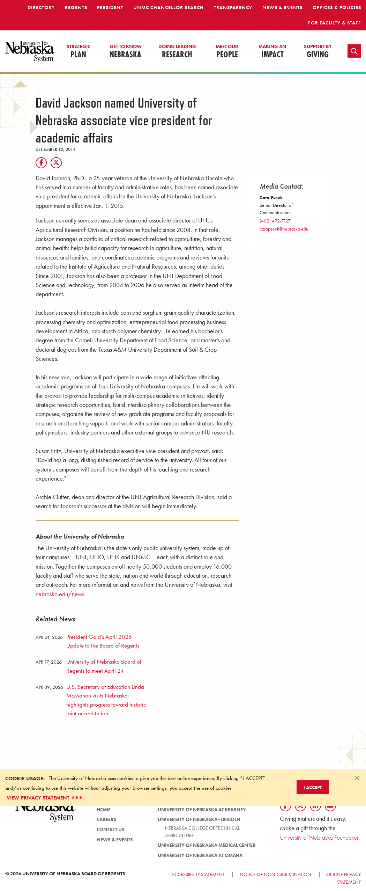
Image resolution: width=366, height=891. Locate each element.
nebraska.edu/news (60, 594)
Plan (78, 51)
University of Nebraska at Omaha (200, 855)
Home (104, 809)
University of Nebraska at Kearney (202, 809)
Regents (76, 7)
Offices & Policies (337, 7)
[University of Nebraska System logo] (45, 813)
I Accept (313, 787)
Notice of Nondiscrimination (275, 874)
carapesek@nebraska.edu (284, 229)
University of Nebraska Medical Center (207, 845)
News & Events (282, 7)
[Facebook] (41, 162)
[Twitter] (56, 162)
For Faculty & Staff (334, 23)
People (227, 51)
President (110, 7)
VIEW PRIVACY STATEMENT (45, 797)
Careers (107, 819)
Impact (272, 51)
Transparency (233, 7)
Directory (41, 7)
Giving (318, 51)
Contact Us (111, 829)
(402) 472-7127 (275, 221)
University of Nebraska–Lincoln (199, 819)
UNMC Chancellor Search (168, 7)
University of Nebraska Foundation (320, 837)
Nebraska (126, 51)
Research (177, 51)
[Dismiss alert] (357, 778)
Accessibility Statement (198, 874)
